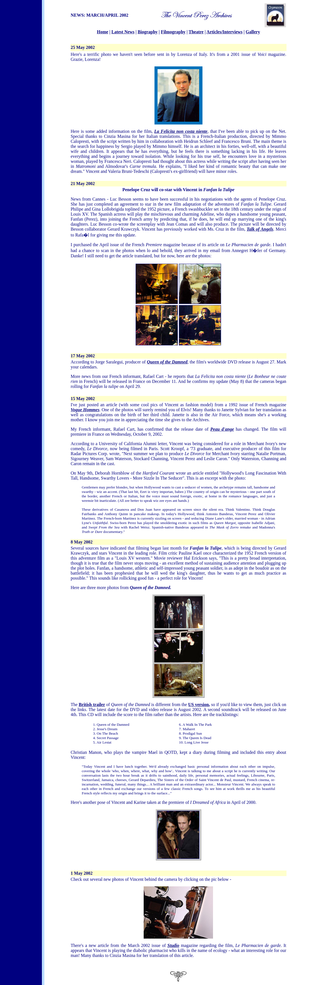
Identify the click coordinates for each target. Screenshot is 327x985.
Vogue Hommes (85, 409)
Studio (173, 945)
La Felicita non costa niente (180, 131)
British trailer (92, 704)
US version (198, 704)
